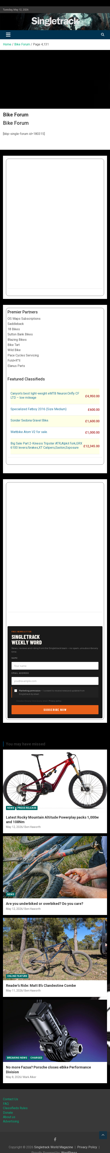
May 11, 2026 (14, 990)
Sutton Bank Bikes (20, 334)
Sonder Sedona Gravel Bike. (30, 420)
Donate (8, 1113)
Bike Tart (14, 345)
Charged (36, 1057)
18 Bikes (14, 329)
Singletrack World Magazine (53, 1147)
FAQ (6, 1104)
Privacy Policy (87, 1147)
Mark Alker (29, 1077)
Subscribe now (55, 709)
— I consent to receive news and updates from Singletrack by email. (52, 692)
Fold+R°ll (14, 360)
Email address (20, 673)
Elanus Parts (16, 366)
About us (9, 1117)
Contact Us (10, 1099)
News (10, 807)
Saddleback (16, 324)
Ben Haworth (32, 827)
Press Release (26, 807)
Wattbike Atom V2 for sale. (29, 432)
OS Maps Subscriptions (24, 319)
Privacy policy (55, 701)
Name (15, 658)
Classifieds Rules (15, 1108)
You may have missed (25, 744)
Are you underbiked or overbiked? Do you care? (44, 903)
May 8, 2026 (13, 1077)
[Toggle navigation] (8, 34)
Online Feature (17, 976)
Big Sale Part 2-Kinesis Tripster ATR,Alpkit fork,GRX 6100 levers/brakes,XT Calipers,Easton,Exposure (46, 445)
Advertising (11, 1121)
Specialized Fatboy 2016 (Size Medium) (39, 409)
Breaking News (17, 1057)
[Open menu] (5, 141)
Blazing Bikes (17, 340)
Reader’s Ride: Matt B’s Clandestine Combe (41, 985)
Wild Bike (14, 350)
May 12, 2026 (14, 827)
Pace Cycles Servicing (23, 355)
